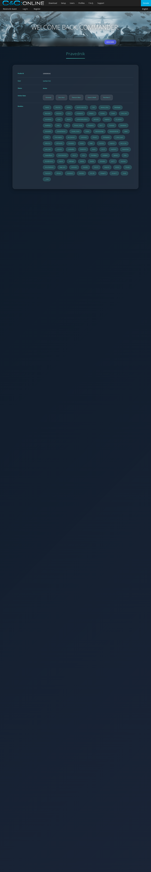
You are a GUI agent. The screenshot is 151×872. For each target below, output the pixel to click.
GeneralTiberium (61, 131)
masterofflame (48, 155)
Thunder (127, 167)
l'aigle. (91, 143)
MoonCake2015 (62, 155)
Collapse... (91, 113)
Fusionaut (111, 125)
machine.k (113, 149)
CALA (69, 113)
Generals (48, 97)
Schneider (102, 161)
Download (53, 3)
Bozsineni (58, 113)
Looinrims (59, 149)
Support (101, 3)
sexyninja (123, 161)
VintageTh (103, 173)
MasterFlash (125, 149)
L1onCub (101, 143)
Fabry (58, 125)
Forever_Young (78, 125)
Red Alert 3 (106, 97)
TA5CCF (96, 167)
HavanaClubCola (114, 131)
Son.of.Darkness (49, 167)
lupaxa (94, 149)
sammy (82, 161)
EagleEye (107, 119)
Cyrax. (59, 119)
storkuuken (74, 167)
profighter (105, 155)
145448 (68, 107)
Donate (146, 3)
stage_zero (62, 167)
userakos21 (70, 173)
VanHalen (81, 173)
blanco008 (47, 113)
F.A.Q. (91, 3)
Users (72, 3)
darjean (69, 119)
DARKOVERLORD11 (82, 119)
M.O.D (103, 149)
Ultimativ (58, 173)
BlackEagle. (118, 107)
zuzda (124, 173)
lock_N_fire (123, 143)
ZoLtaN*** (114, 173)
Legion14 (112, 143)
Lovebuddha (71, 149)
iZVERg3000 (106, 137)
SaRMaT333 (47, 81)
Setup (63, 3)
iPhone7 (95, 137)
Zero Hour (61, 97)
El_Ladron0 (119, 119)
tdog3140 (106, 167)
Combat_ (102, 113)
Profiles (82, 3)
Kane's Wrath (92, 97)
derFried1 (96, 119)
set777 (113, 161)
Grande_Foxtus (75, 131)
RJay (125, 155)
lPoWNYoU (83, 149)
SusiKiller (85, 167)
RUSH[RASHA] (49, 161)
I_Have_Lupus (119, 137)
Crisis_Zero (124, 113)
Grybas (87, 131)
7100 (93, 107)
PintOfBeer (94, 155)
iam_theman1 (71, 137)
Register (37, 9)
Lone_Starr (48, 149)
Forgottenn (91, 125)
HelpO (126, 131)
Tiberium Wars (76, 97)
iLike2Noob (84, 137)
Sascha (92, 161)
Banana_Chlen (104, 107)
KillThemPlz (59, 143)
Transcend (47, 173)
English (145, 9)
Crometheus (48, 119)
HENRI (47, 137)
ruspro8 (61, 161)
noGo (83, 155)
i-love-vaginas (58, 137)
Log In (25, 9)
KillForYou (47, 143)
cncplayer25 (80, 113)
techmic (117, 167)
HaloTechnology (99, 131)
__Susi (47, 179)
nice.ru (74, 155)
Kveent (82, 143)
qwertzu (116, 155)
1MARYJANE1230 (81, 107)
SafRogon (71, 161)
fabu (67, 125)
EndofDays (48, 125)
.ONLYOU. (58, 107)
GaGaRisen (123, 125)
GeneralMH (48, 131)
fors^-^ (101, 125)
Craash (113, 113)
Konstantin (71, 143)
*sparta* (47, 107)
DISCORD (110, 42)
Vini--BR (92, 173)
